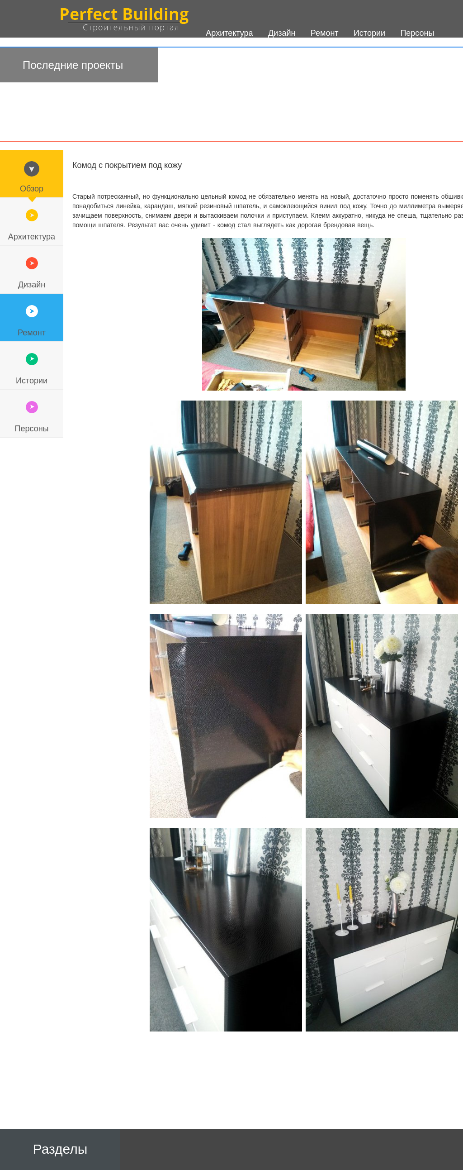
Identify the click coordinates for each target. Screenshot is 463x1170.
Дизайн (32, 284)
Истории (31, 380)
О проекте (225, 72)
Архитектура (31, 236)
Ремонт (32, 332)
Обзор (31, 188)
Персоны (31, 428)
